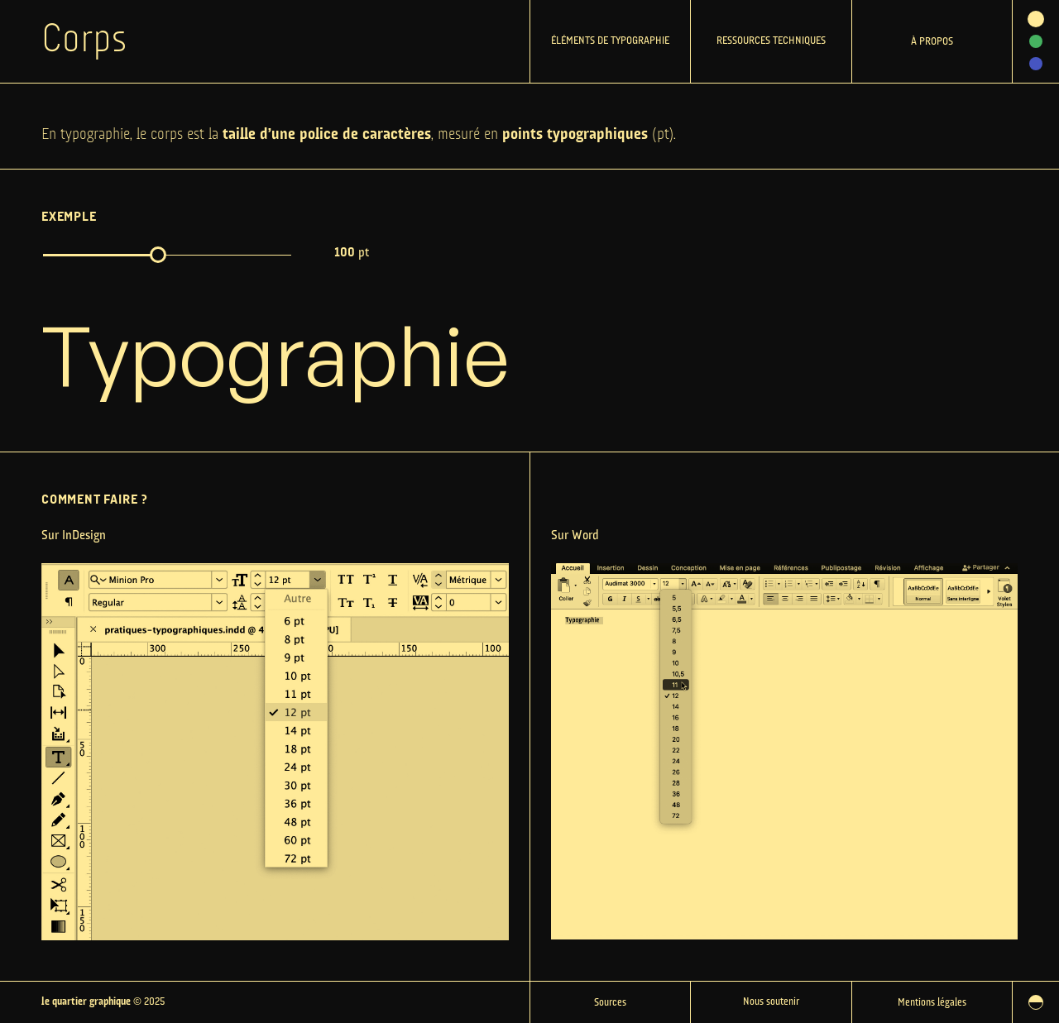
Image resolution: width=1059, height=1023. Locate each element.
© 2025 (103, 1002)
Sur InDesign (73, 536)
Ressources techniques (771, 41)
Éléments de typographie (610, 41)
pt (351, 253)
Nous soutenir (771, 1002)
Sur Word (575, 536)
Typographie (275, 354)
